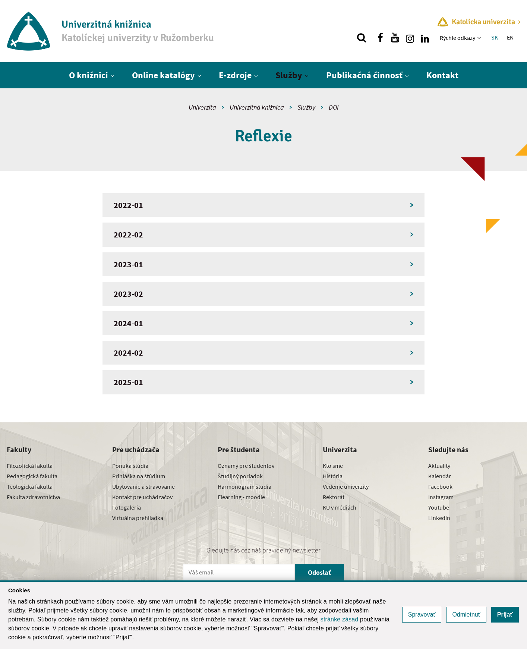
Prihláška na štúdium (138, 476)
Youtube (438, 507)
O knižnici (88, 75)
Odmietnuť (466, 614)
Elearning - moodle (241, 497)
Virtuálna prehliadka (137, 518)
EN (510, 37)
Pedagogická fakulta (32, 476)
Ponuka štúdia (130, 465)
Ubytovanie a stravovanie (143, 486)
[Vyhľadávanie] (361, 37)
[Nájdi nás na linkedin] (424, 37)
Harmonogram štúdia (244, 486)
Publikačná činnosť (364, 75)
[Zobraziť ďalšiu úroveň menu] (480, 37)
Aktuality (439, 465)
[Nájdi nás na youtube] (395, 37)
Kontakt (442, 75)
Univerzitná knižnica (257, 107)
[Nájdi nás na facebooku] (380, 37)
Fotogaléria (126, 507)
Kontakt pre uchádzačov (142, 497)
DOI (334, 107)
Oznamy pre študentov (246, 465)
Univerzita (202, 107)
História (333, 476)
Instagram (441, 497)
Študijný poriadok (240, 476)
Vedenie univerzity (346, 486)
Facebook (440, 486)
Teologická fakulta (30, 486)
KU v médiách (339, 507)
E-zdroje (235, 75)
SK (494, 37)
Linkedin (439, 518)
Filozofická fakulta (30, 465)
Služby (288, 75)
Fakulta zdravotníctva (33, 497)
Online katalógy (163, 75)
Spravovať (422, 614)
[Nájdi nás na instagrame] (410, 37)
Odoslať (319, 572)
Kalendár (439, 476)
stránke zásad (340, 619)
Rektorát (333, 497)
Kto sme (333, 465)
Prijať (505, 614)
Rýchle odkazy (457, 37)
